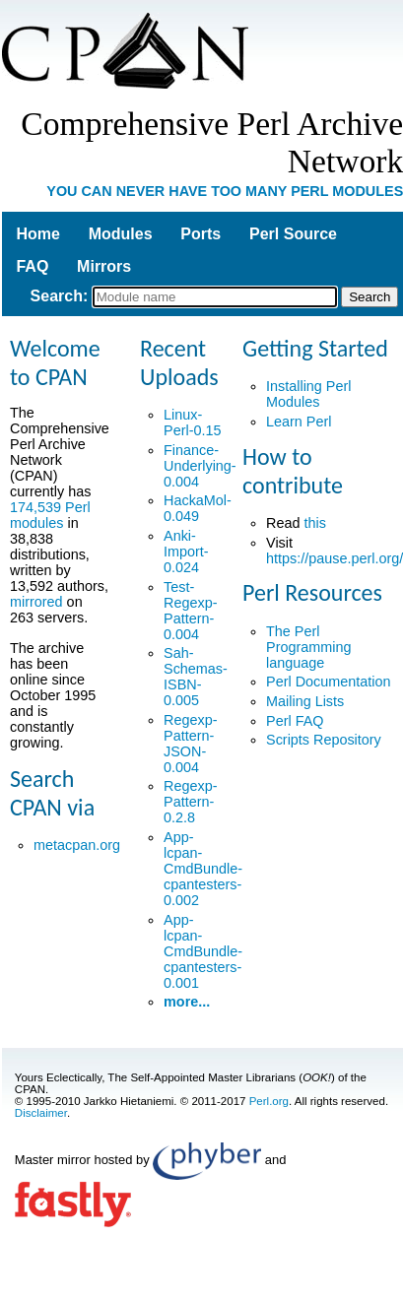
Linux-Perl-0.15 (192, 422)
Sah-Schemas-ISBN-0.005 (196, 676)
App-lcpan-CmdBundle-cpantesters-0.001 (203, 951)
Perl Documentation (328, 681)
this (314, 523)
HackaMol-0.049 (198, 508)
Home (37, 234)
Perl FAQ (294, 721)
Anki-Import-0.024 (186, 551)
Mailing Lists (305, 701)
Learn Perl (298, 421)
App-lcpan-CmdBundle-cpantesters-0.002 (203, 868)
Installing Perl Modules (308, 394)
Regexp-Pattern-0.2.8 (190, 801)
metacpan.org (77, 845)
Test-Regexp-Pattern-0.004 (190, 610)
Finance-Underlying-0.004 (200, 465)
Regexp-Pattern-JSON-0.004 (190, 743)
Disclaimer (41, 1113)
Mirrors (104, 266)
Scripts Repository (323, 740)
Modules (121, 234)
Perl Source (293, 234)
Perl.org (269, 1101)
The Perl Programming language (308, 647)
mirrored (36, 602)
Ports (200, 234)
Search (57, 296)
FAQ (32, 266)
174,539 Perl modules (50, 515)
